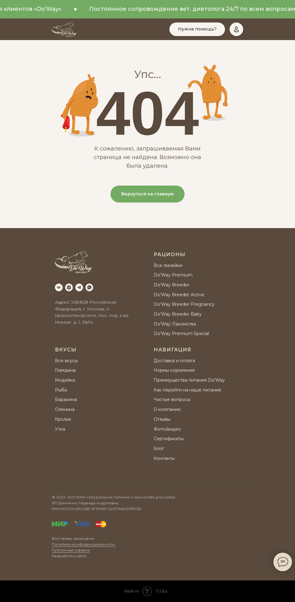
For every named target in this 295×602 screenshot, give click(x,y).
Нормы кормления (174, 370)
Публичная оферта (71, 550)
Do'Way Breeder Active (179, 294)
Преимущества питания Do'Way (189, 380)
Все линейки (168, 265)
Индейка (65, 380)
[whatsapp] (89, 287)
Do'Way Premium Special (181, 333)
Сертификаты (169, 438)
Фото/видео (167, 429)
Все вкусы (66, 360)
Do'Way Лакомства (175, 324)
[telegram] (79, 287)
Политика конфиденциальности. (84, 544)
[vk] (59, 287)
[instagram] (69, 287)
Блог (159, 448)
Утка (60, 429)
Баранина (66, 399)
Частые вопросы (172, 399)
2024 (61, 497)
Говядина (65, 370)
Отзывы (162, 419)
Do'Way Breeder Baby (178, 314)
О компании (167, 409)
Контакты (164, 458)
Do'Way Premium (173, 275)
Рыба (61, 390)
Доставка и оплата (174, 360)
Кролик (63, 419)
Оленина (65, 409)
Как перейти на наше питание (187, 390)
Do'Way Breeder (171, 285)
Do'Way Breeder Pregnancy (184, 304)
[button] (197, 29)
